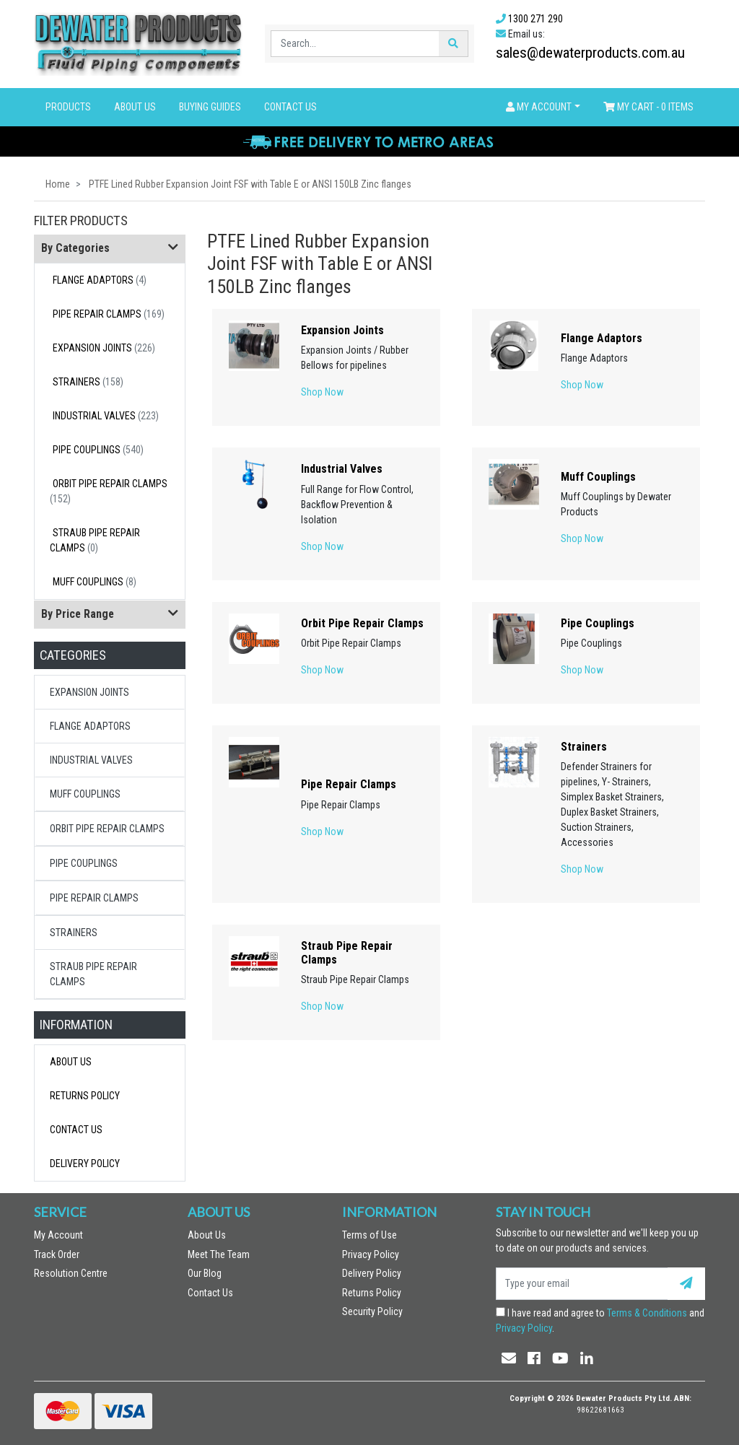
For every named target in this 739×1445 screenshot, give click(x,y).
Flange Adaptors (100, 280)
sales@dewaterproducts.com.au (590, 52)
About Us (135, 107)
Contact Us (290, 107)
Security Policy (372, 1311)
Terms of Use (369, 1235)
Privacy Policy (370, 1254)
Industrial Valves (106, 416)
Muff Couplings (94, 582)
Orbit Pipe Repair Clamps (108, 491)
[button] (543, 107)
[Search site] (453, 43)
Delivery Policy (85, 1163)
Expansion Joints (104, 348)
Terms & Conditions (647, 1313)
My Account (58, 1235)
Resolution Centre (71, 1273)
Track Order (56, 1254)
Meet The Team (219, 1254)
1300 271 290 (535, 19)
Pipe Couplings (98, 449)
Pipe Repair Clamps (109, 314)
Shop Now (322, 392)
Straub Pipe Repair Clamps (95, 540)
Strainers (88, 382)
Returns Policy (85, 1095)
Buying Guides (210, 107)
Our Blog (205, 1273)
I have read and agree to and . (600, 1320)
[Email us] (509, 1358)
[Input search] (355, 43)
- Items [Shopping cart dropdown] (648, 107)
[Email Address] (582, 1283)
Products (68, 107)
